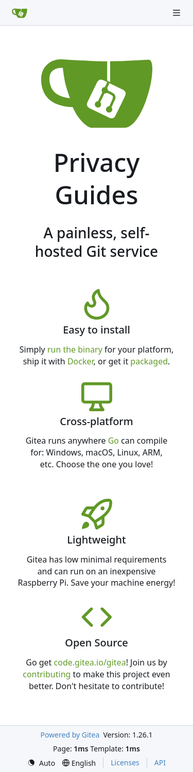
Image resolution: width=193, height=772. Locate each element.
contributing (47, 674)
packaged (149, 361)
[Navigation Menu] (177, 12)
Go (113, 440)
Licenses (125, 762)
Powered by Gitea (69, 735)
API (160, 762)
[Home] (19, 13)
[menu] (41, 763)
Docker (80, 361)
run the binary (74, 349)
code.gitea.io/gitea (90, 662)
